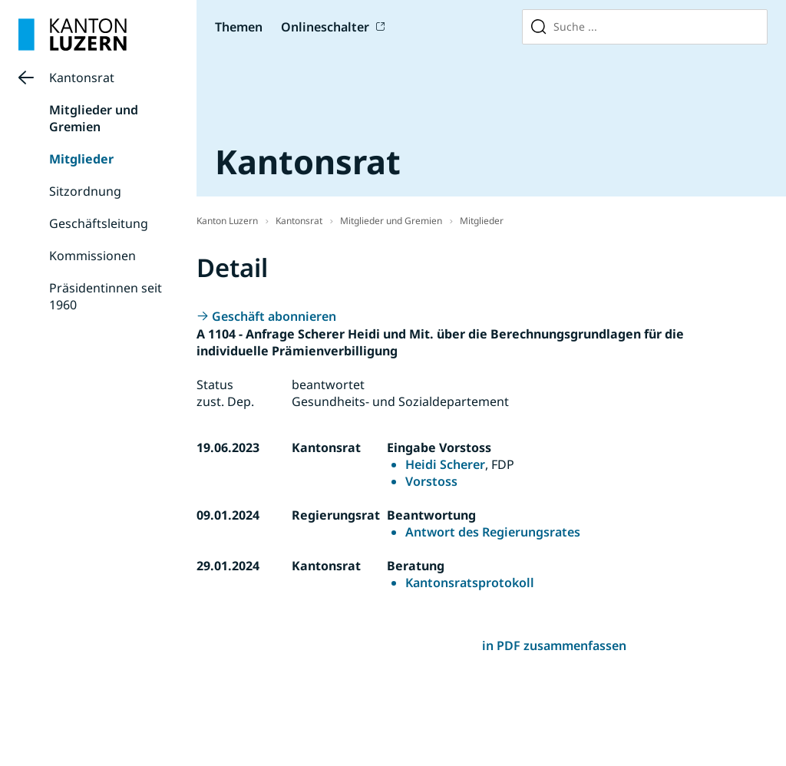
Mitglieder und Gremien (93, 118)
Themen (239, 26)
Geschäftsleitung (98, 223)
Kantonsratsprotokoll (469, 582)
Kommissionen (92, 255)
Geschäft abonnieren (274, 316)
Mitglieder (81, 158)
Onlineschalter (325, 26)
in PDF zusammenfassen (554, 645)
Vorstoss (431, 481)
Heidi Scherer (445, 464)
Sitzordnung (85, 191)
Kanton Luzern (227, 220)
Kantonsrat (81, 77)
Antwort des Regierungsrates (492, 531)
